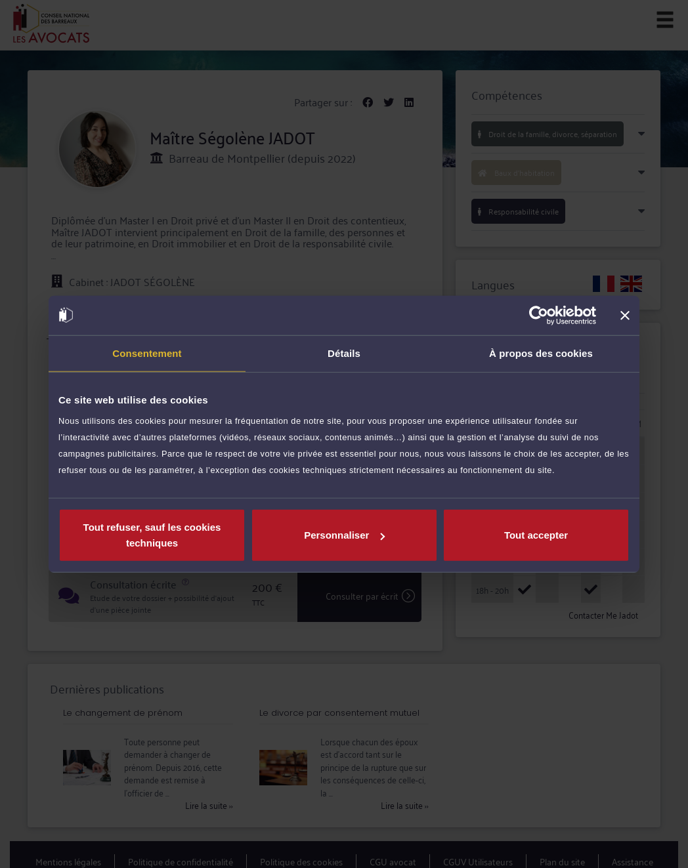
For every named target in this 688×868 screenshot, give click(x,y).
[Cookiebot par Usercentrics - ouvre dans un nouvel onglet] (538, 315)
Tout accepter (536, 535)
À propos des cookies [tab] (541, 352)
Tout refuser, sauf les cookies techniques (152, 535)
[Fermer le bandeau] (625, 315)
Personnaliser (344, 535)
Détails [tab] (344, 352)
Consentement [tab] (146, 352)
